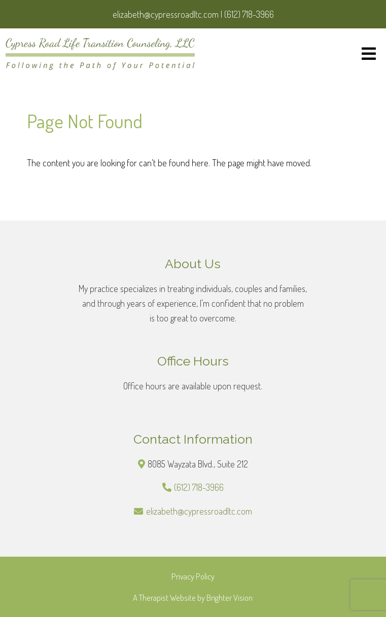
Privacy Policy (193, 576)
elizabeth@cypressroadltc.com (199, 511)
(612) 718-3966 (199, 487)
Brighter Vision (229, 597)
